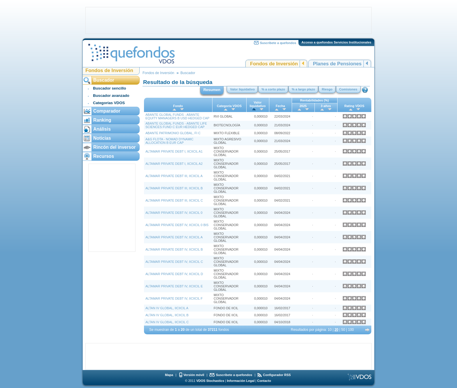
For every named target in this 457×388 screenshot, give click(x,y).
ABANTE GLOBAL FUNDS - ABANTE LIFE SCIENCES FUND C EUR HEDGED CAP (176, 125)
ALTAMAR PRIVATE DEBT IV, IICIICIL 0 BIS (176, 225)
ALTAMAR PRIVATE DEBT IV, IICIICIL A (174, 237)
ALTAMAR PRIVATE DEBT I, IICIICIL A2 (174, 163)
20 (336, 330)
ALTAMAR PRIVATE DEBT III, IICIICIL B (174, 188)
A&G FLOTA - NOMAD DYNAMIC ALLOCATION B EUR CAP (169, 140)
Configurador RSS (277, 375)
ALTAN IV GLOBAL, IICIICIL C (167, 322)
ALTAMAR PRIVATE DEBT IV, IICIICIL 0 (174, 212)
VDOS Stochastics (210, 380)
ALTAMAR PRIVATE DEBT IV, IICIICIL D (174, 274)
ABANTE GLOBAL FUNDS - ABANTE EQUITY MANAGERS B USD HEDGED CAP (177, 116)
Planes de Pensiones (337, 64)
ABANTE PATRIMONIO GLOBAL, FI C (173, 133)
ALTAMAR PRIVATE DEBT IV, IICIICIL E (174, 286)
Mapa (169, 375)
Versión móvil (193, 375)
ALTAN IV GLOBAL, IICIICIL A (166, 308)
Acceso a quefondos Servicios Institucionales (336, 42)
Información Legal (240, 380)
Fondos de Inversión (274, 64)
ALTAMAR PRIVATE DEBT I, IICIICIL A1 (174, 151)
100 (351, 330)
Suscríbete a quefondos (278, 43)
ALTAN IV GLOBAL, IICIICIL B (167, 315)
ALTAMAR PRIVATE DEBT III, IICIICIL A (174, 176)
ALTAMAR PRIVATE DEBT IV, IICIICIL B (174, 249)
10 (330, 330)
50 (343, 330)
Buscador (187, 73)
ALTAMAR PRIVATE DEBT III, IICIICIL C (174, 200)
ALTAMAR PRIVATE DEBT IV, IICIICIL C (174, 261)
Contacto (264, 380)
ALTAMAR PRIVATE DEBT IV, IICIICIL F (174, 298)
